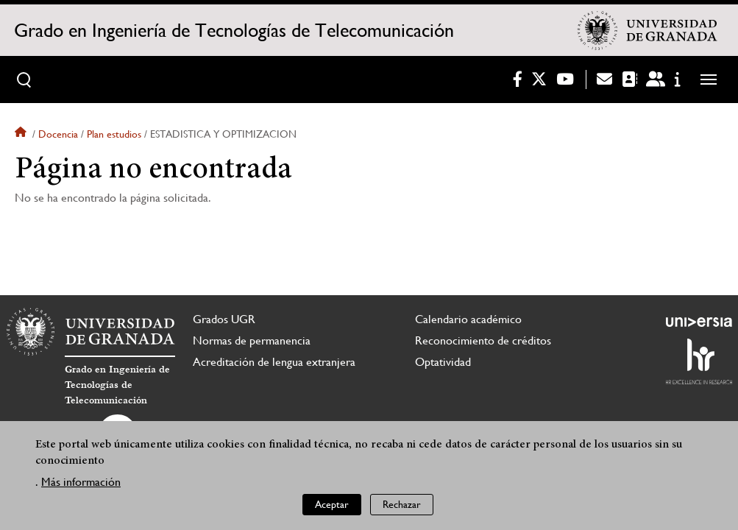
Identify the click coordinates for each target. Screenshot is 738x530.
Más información (81, 482)
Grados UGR (224, 319)
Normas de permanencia (252, 340)
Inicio (22, 134)
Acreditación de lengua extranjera (274, 362)
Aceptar (332, 504)
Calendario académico (468, 319)
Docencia (58, 134)
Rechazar (402, 504)
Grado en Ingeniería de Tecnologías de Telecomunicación (234, 30)
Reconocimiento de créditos (483, 340)
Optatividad (443, 362)
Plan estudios (114, 134)
